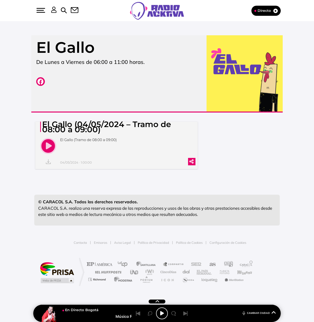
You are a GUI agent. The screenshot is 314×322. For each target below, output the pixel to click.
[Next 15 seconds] (174, 313)
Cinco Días (168, 272)
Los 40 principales (124, 265)
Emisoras (100, 243)
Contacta (80, 243)
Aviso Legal (122, 243)
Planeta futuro (222, 272)
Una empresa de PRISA (57, 269)
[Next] (186, 313)
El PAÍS (101, 265)
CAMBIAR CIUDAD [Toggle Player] (259, 313)
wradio (148, 272)
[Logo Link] (157, 10)
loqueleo (210, 279)
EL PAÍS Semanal (204, 272)
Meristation (233, 279)
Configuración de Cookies (227, 243)
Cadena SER (194, 265)
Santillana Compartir (173, 265)
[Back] (138, 313)
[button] (40, 10)
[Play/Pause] (162, 313)
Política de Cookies (189, 243)
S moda (188, 279)
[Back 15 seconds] (150, 313)
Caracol (244, 265)
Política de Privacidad (153, 243)
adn (227, 265)
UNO (134, 272)
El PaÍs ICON (167, 279)
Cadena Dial (186, 272)
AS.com (210, 265)
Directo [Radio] (266, 10)
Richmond (97, 279)
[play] (48, 146)
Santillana (147, 265)
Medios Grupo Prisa (56, 281)
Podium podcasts (146, 279)
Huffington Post (107, 272)
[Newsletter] (72, 10)
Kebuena (240, 272)
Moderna (122, 279)
